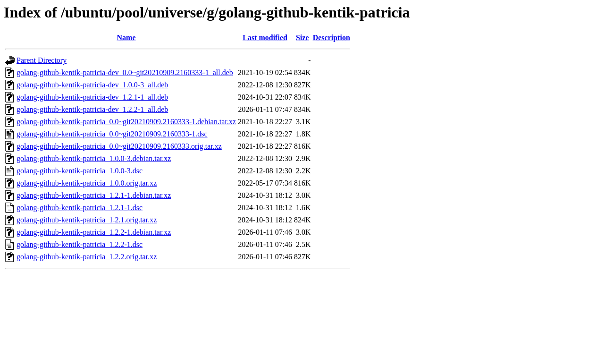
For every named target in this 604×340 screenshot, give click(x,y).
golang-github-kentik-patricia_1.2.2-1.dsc (80, 244)
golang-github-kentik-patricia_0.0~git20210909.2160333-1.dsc (112, 134)
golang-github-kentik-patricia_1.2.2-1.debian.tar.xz (94, 232)
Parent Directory (42, 60)
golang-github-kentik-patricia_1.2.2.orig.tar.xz (87, 257)
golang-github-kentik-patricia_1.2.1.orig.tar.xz (87, 220)
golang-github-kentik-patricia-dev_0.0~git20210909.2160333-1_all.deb (125, 72)
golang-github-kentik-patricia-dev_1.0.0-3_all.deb (92, 85)
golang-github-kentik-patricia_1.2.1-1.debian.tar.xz (94, 195)
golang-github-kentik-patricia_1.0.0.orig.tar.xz (87, 183)
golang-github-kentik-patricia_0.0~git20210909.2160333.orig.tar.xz (119, 146)
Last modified (265, 38)
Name (126, 38)
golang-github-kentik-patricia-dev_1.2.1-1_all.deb (92, 97)
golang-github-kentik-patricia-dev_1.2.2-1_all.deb (92, 109)
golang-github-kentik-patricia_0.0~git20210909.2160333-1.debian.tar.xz (126, 122)
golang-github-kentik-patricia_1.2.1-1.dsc (80, 208)
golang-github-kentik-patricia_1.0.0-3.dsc (80, 171)
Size (302, 38)
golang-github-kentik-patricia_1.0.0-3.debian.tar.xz (94, 158)
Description (331, 38)
